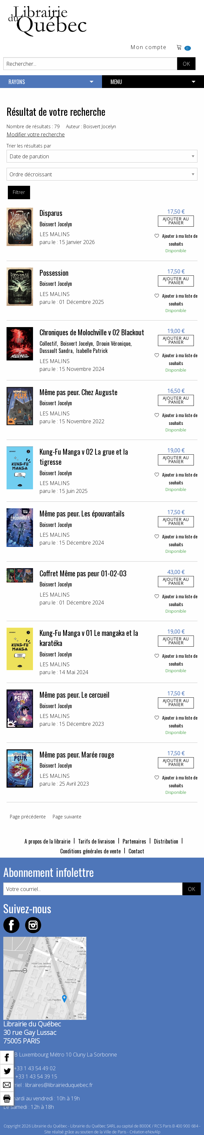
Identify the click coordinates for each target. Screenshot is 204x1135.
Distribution (166, 841)
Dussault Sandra (56, 351)
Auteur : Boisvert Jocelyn (91, 126)
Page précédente (28, 816)
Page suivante (67, 816)
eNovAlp (152, 1132)
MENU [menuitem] (116, 82)
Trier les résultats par (29, 146)
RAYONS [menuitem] (16, 82)
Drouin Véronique (113, 343)
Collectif (48, 343)
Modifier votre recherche (36, 134)
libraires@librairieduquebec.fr (59, 1085)
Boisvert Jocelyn (56, 224)
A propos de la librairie (47, 841)
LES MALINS (55, 234)
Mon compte (148, 47)
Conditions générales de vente (90, 851)
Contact (136, 851)
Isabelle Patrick (92, 351)
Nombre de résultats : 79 (33, 126)
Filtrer (19, 192)
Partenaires (134, 841)
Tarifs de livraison (96, 841)
